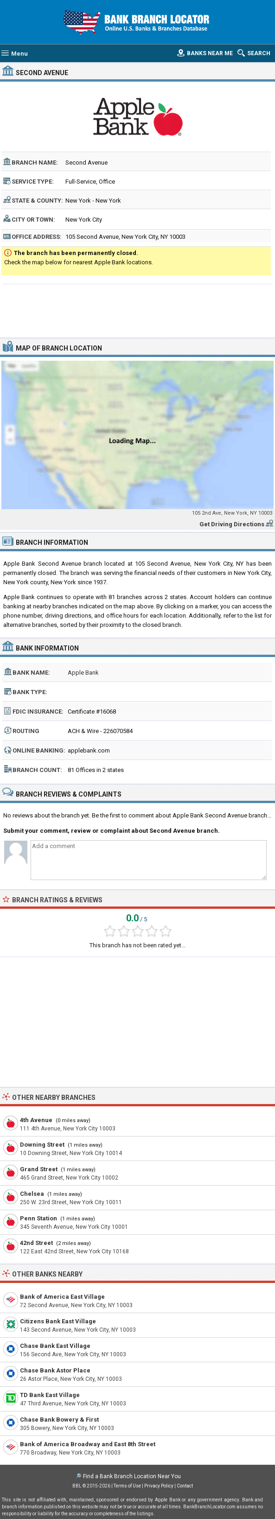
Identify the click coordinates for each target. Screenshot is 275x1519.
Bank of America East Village (62, 1296)
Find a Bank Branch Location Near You (132, 1476)
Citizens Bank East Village (58, 1321)
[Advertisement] (137, 310)
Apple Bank (83, 672)
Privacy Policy (158, 1485)
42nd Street (36, 1242)
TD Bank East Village (50, 1394)
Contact (185, 1485)
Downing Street (42, 1144)
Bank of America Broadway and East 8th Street (87, 1444)
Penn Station (38, 1218)
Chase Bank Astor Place (55, 1370)
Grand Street (39, 1169)
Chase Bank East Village (55, 1345)
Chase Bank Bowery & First (59, 1419)
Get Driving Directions (231, 524)
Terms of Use (127, 1485)
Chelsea (32, 1193)
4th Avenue (36, 1120)
